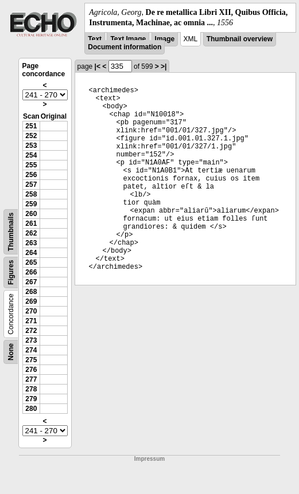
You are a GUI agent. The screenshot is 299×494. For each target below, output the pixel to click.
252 (31, 136)
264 (31, 253)
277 (31, 379)
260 (31, 214)
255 (31, 165)
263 (31, 243)
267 (31, 282)
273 (31, 340)
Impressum (149, 459)
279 (31, 399)
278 (31, 389)
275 (31, 360)
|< (97, 66)
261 (31, 223)
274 (31, 350)
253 (31, 146)
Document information (124, 47)
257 (31, 185)
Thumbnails (11, 232)
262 (31, 233)
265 (31, 262)
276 (31, 370)
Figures (11, 272)
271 (31, 321)
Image (165, 39)
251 (31, 126)
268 (31, 292)
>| (163, 66)
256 (31, 175)
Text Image (128, 39)
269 (31, 301)
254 (31, 155)
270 (31, 311)
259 (31, 204)
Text (95, 39)
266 (31, 272)
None (11, 351)
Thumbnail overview (240, 39)
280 (31, 409)
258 (31, 194)
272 (31, 331)
